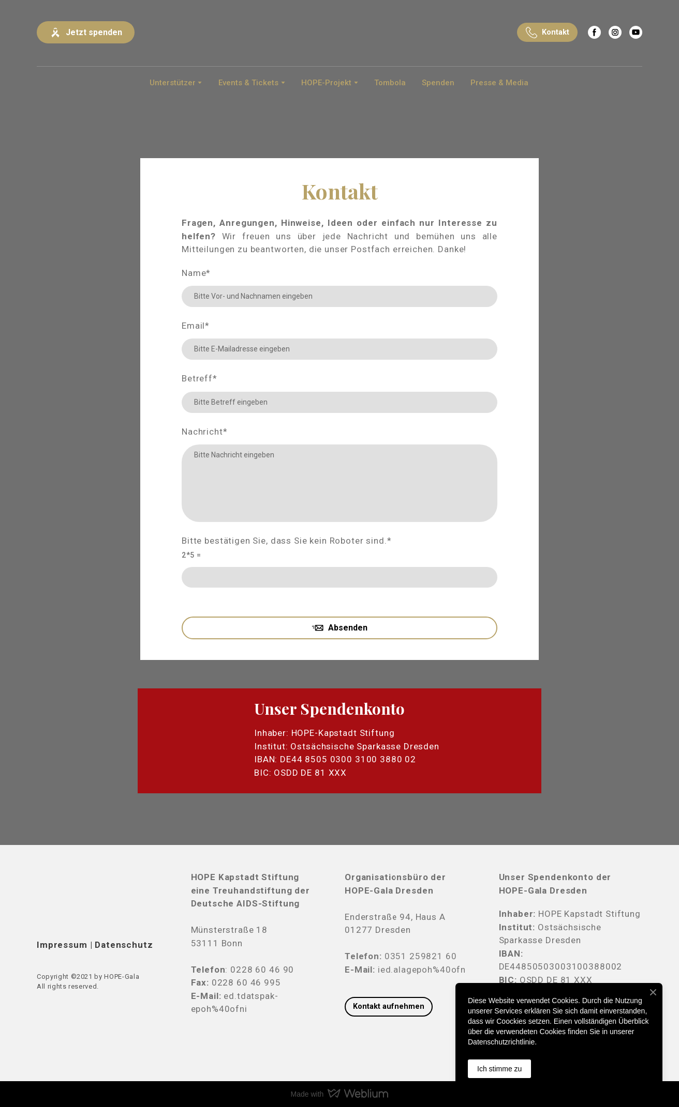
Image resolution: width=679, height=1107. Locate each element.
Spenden (438, 82)
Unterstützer (173, 82)
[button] (86, 32)
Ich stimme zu (499, 1069)
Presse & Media (499, 82)
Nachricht (205, 431)
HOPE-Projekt (326, 82)
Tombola (390, 82)
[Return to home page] (339, 32)
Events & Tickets (248, 82)
